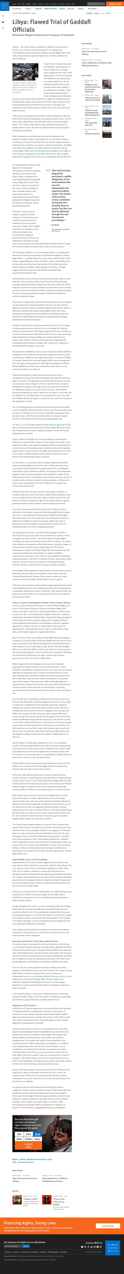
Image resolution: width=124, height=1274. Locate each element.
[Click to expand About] (82, 8)
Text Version (63, 1252)
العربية (14, 4)
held (45, 1011)
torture (62, 976)
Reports (38, 8)
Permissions (35, 1252)
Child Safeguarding (52, 1252)
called (23, 518)
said (56, 541)
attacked (46, 967)
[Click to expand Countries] (17, 8)
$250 (37, 1134)
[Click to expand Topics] (29, 8)
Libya (45, 50)
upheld (38, 424)
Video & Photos (50, 8)
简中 (19, 4)
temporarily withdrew (48, 865)
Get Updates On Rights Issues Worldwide (25, 1242)
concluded (55, 407)
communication (28, 1020)
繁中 (23, 4)
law (15, 994)
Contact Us (8, 1252)
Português (54, 4)
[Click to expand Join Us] (72, 8)
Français (34, 4)
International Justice (26, 1162)
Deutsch (41, 4)
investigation (65, 638)
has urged (66, 427)
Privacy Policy (25, 1252)
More (74, 4)
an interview (58, 477)
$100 (28, 1134)
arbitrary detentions (51, 976)
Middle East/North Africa (37, 1159)
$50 (19, 1134)
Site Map (42, 1252)
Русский (61, 4)
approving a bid (62, 424)
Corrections (16, 1252)
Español (67, 4)
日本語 (47, 4)
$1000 (28, 1139)
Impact (62, 8)
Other (37, 1139)
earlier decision (50, 424)
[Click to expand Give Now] (93, 8)
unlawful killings (33, 979)
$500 (19, 1139)
